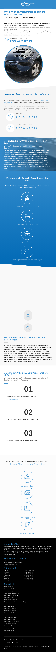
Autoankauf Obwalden (10, 617)
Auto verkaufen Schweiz (11, 613)
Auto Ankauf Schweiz (10, 608)
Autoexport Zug (27, 502)
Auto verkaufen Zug (27, 534)
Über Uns (6, 639)
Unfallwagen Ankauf (15, 185)
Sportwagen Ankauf (10, 623)
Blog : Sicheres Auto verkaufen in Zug (15, 602)
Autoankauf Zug (27, 486)
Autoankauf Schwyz (10, 619)
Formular (12, 639)
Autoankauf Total (9, 606)
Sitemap (24, 639)
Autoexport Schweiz (10, 610)
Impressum (45, 646)
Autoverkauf (35, 31)
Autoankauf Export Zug (11, 595)
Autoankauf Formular (12, 399)
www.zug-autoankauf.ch (15, 562)
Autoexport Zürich (9, 626)
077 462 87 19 (26, 117)
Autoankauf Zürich (9, 615)
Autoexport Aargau (9, 628)
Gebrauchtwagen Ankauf (11, 593)
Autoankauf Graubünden (11, 621)
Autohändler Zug (9, 597)
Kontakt (18, 639)
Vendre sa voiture (9, 630)
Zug (10, 564)
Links (5, 648)
